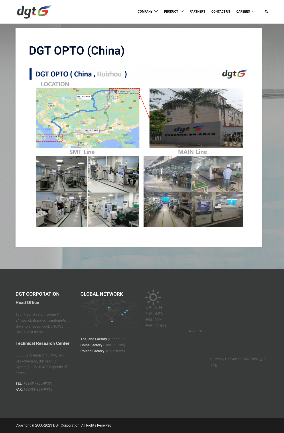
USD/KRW (249, 359)
